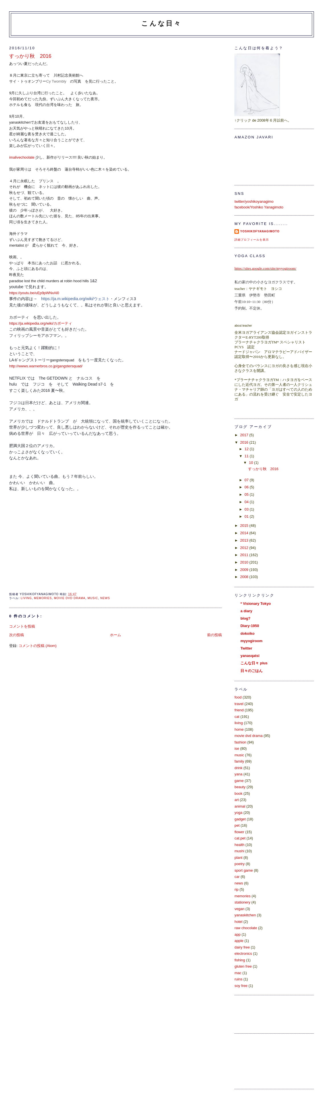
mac (237, 973)
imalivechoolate (21, 157)
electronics (243, 953)
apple (238, 941)
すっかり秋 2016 (30, 56)
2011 (244, 555)
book (238, 793)
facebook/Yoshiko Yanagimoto (258, 207)
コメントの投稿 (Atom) (37, 646)
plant (238, 857)
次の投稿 (16, 635)
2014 (244, 533)
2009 (244, 570)
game (239, 781)
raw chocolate (245, 928)
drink (238, 768)
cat (236, 716)
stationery (242, 902)
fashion (240, 742)
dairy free (242, 947)
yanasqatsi (249, 656)
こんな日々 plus (253, 663)
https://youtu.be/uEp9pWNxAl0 (34, 293)
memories (43, 598)
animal (239, 806)
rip (236, 889)
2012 (244, 548)
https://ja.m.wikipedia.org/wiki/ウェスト (75, 298)
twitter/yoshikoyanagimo (253, 201)
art (236, 800)
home (239, 729)
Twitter (246, 648)
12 (247, 449)
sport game (243, 870)
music (92, 598)
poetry (239, 864)
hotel (238, 921)
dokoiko (247, 633)
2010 (244, 562)
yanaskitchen (245, 915)
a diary (246, 611)
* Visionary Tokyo (255, 603)
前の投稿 (214, 635)
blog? (245, 618)
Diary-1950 (249, 626)
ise (236, 748)
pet (237, 825)
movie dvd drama (69, 598)
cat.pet (240, 838)
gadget (240, 819)
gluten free (243, 966)
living (26, 598)
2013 (244, 540)
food (238, 697)
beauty (240, 787)
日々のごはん (251, 671)
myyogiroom (251, 641)
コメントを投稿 (22, 626)
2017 (244, 435)
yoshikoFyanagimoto (259, 231)
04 (247, 502)
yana (238, 774)
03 (247, 509)
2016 (244, 442)
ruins (238, 979)
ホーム (115, 635)
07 (247, 480)
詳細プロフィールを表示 (251, 239)
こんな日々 (161, 23)
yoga (238, 812)
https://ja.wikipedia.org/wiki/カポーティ (40, 323)
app (237, 934)
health (239, 845)
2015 (244, 525)
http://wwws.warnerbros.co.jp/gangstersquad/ (45, 366)
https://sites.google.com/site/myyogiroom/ (265, 269)
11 (247, 456)
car (237, 876)
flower (239, 832)
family (239, 761)
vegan (239, 909)
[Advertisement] (260, 1060)
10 (251, 462)
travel (238, 704)
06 (247, 487)
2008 (244, 577)
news (105, 598)
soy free (241, 986)
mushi (239, 851)
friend (239, 710)
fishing (239, 960)
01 (247, 516)
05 (247, 494)
